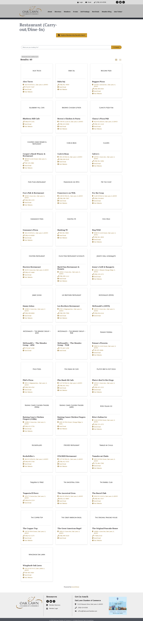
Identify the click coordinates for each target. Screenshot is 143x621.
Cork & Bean (63, 152)
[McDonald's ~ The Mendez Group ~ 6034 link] (37, 330)
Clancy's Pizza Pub (100, 117)
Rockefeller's (28, 454)
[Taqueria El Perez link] (37, 481)
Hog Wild (96, 228)
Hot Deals (95, 12)
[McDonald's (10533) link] (106, 293)
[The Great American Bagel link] (71, 516)
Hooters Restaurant (32, 265)
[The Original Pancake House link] (106, 516)
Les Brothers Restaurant (68, 304)
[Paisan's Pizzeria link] (106, 330)
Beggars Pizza (98, 80)
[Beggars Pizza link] (106, 69)
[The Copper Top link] (37, 516)
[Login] (79, 2)
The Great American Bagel (69, 526)
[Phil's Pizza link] (37, 368)
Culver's (95, 152)
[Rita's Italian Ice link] (106, 405)
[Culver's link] (106, 141)
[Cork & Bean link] (71, 141)
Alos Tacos (28, 80)
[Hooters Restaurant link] (37, 254)
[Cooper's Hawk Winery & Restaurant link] (37, 141)
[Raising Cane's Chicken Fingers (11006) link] (37, 404)
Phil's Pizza (28, 378)
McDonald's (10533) (101, 304)
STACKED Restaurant (67, 454)
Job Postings (85, 12)
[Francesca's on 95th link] (71, 180)
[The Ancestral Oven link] (71, 481)
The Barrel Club (99, 491)
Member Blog (106, 12)
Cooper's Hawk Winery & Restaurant (34, 153)
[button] (116, 58)
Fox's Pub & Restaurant (33, 191)
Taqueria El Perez (30, 491)
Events (75, 12)
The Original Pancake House (105, 526)
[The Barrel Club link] (106, 481)
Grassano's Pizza (30, 228)
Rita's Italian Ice (99, 415)
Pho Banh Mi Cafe (65, 378)
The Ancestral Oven (66, 491)
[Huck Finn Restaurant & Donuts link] (71, 254)
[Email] (88, 2)
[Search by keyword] (66, 45)
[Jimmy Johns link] (36, 293)
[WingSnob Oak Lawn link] (37, 553)
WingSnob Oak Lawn (32, 564)
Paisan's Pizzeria (100, 341)
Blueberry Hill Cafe (31, 117)
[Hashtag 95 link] (71, 217)
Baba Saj (61, 80)
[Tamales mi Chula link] (106, 444)
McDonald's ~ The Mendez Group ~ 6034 (35, 342)
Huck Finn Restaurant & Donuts (68, 266)
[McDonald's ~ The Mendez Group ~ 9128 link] (71, 330)
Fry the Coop (98, 191)
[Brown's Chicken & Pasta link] (71, 106)
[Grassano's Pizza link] (36, 217)
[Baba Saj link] (71, 69)
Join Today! (118, 12)
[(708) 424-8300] (99, 2)
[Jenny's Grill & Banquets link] (106, 254)
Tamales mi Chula (100, 454)
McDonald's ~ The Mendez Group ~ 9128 (69, 342)
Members (67, 12)
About (50, 12)
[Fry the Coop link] (106, 180)
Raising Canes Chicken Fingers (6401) (71, 416)
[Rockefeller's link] (37, 444)
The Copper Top (30, 526)
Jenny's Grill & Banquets (103, 265)
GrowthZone (75, 585)
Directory (58, 12)
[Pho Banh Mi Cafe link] (71, 368)
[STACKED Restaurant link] (71, 444)
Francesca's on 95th (66, 191)
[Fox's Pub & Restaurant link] (37, 180)
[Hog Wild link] (106, 217)
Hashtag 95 (62, 228)
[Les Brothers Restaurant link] (71, 293)
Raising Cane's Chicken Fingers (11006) (33, 416)
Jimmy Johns (28, 304)
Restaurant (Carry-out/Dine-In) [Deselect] (30, 55)
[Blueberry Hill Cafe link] (36, 106)
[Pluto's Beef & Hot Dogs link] (106, 368)
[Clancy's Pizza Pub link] (106, 106)
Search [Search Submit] (116, 46)
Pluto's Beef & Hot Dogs (103, 378)
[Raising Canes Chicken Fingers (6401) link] (71, 404)
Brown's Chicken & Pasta (68, 117)
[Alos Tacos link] (37, 69)
